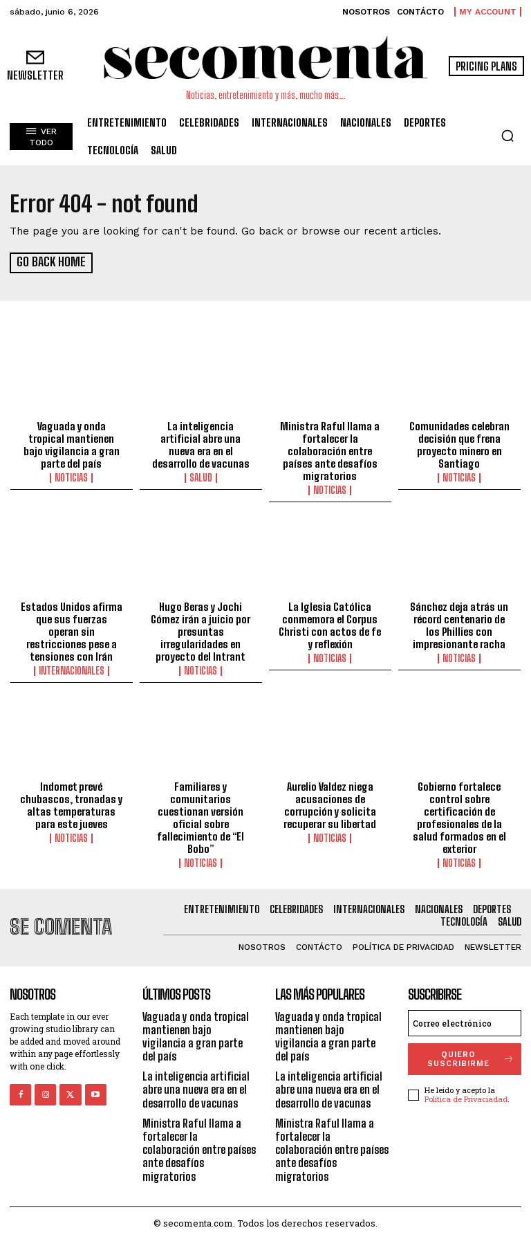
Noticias (71, 477)
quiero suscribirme (471, 1058)
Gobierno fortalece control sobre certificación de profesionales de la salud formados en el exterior (459, 817)
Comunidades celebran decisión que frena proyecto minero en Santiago (459, 444)
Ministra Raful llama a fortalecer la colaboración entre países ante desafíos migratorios (330, 450)
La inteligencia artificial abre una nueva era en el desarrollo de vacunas (201, 444)
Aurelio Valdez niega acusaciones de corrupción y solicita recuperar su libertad (329, 804)
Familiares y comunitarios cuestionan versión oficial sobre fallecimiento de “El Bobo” (200, 817)
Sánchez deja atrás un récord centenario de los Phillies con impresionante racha (459, 624)
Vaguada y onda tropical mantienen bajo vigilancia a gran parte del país (72, 444)
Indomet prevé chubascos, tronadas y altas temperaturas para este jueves (71, 804)
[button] (507, 135)
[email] (464, 1022)
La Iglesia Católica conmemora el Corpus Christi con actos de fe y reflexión (330, 624)
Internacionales (71, 669)
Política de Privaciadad (466, 1098)
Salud (200, 477)
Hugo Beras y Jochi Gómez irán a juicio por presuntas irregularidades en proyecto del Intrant (200, 630)
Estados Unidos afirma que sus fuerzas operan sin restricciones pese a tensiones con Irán (71, 630)
